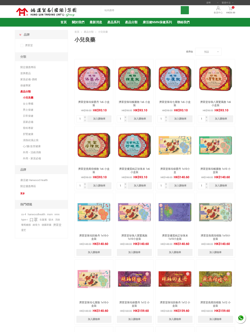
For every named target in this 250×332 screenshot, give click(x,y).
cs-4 (23, 214)
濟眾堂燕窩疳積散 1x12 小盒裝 (215, 304)
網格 (225, 52)
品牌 (27, 34)
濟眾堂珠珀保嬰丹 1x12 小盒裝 (134, 304)
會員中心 (218, 12)
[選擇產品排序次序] (208, 52)
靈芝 (23, 230)
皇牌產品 (25, 73)
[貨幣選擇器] (212, 2)
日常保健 (28, 115)
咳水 (51, 219)
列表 (232, 52)
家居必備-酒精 (28, 79)
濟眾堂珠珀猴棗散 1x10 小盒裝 (215, 170)
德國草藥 (46, 224)
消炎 (57, 219)
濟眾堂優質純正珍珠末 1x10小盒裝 (175, 237)
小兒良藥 (28, 97)
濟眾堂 (29, 45)
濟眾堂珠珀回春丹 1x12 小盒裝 (175, 304)
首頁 (76, 31)
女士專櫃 (28, 103)
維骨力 (36, 224)
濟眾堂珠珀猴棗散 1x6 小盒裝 (134, 103)
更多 (22, 193)
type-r (24, 219)
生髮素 (43, 219)
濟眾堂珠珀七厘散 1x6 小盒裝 (175, 103)
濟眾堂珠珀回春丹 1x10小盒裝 (94, 237)
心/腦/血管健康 (32, 146)
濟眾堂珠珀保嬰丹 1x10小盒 (175, 170)
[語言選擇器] (227, 2)
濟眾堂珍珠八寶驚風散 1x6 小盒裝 (215, 103)
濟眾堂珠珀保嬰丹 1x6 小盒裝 (94, 103)
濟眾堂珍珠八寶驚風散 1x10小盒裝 (134, 237)
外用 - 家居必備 (32, 158)
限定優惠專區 (28, 67)
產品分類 (131, 22)
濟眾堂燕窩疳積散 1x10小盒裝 (215, 237)
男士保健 (28, 109)
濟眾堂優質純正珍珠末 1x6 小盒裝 (134, 170)
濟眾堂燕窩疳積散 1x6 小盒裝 (94, 170)
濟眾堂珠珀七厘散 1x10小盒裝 (94, 304)
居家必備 (28, 122)
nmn (57, 214)
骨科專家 (28, 128)
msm (50, 214)
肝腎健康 (28, 134)
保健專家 (25, 85)
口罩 (34, 219)
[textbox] (141, 10)
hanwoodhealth (36, 214)
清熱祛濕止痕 (31, 140)
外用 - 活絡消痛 (32, 152)
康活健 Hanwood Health (34, 180)
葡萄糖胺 (26, 224)
